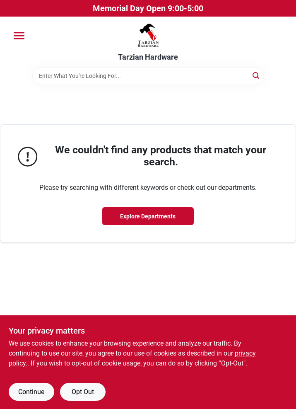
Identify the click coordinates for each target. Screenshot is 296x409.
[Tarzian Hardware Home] (148, 34)
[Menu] (19, 35)
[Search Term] (148, 76)
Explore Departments (148, 216)
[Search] (256, 75)
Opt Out (83, 392)
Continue (31, 392)
